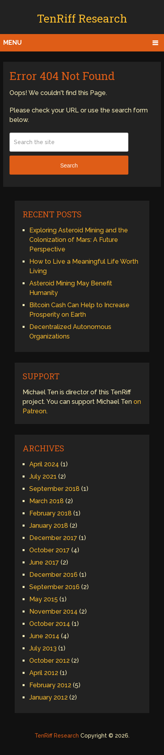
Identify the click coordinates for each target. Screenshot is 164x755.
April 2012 (43, 673)
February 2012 (50, 685)
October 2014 (49, 624)
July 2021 (43, 476)
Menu (12, 42)
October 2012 (49, 660)
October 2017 (49, 550)
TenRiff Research (82, 18)
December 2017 (53, 538)
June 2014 (44, 636)
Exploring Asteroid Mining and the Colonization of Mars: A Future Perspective (78, 239)
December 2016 (53, 574)
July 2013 (43, 648)
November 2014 (53, 611)
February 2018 (50, 513)
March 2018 (46, 501)
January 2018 (48, 525)
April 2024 (44, 464)
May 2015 (43, 599)
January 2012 (48, 697)
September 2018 (54, 489)
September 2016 (54, 587)
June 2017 (44, 562)
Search (69, 165)
